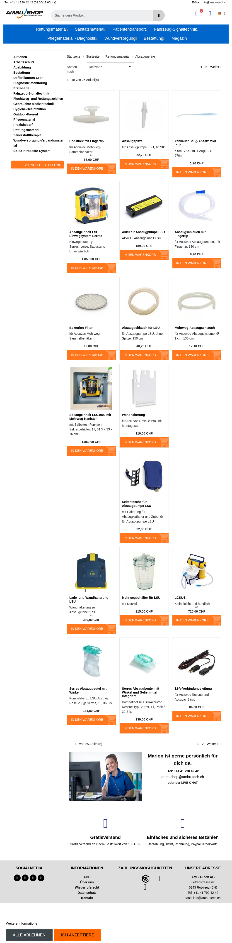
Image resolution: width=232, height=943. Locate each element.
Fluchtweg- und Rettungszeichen (38, 98)
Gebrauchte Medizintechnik (34, 104)
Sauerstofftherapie (27, 135)
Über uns (87, 882)
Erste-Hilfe (21, 88)
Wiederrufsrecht (87, 887)
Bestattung (21, 72)
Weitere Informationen (22, 923)
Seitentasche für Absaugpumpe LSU (136, 504)
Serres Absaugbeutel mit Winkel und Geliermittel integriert (140, 692)
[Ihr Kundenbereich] (196, 13)
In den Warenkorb (87, 168)
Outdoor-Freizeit (25, 114)
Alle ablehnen (29, 935)
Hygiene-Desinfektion (29, 109)
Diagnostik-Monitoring (30, 83)
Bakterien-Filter (81, 328)
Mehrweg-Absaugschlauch (195, 328)
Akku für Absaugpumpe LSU (143, 232)
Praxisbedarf (23, 125)
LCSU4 (180, 597)
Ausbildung (22, 67)
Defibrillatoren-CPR (28, 78)
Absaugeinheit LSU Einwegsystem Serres (85, 234)
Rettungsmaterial (26, 130)
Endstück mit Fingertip (86, 141)
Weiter (215, 67)
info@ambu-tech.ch (207, 898)
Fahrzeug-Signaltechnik (31, 93)
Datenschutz (86, 892)
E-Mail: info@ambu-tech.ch (209, 2)
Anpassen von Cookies (57, 923)
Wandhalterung (133, 415)
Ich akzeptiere (77, 935)
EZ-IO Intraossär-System (31, 151)
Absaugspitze (132, 141)
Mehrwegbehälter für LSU (141, 597)
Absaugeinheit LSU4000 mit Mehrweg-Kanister (90, 416)
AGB (86, 877)
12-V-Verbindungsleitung (193, 688)
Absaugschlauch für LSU (141, 328)
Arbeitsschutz (23, 62)
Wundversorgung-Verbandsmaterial (38, 143)
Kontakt (87, 898)
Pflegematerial (24, 119)
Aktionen (20, 57)
